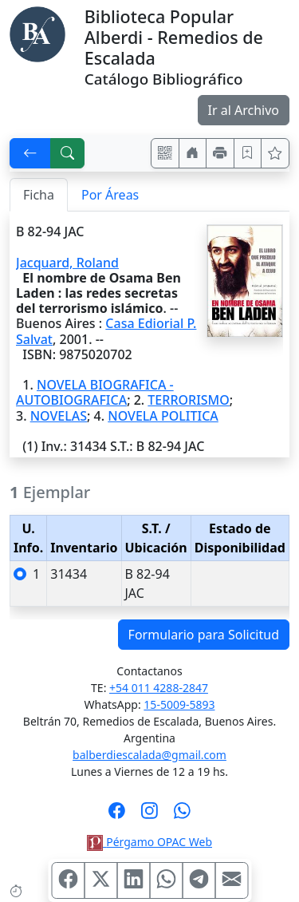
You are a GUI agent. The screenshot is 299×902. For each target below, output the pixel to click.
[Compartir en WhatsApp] (166, 880)
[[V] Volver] (30, 153)
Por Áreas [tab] (110, 195)
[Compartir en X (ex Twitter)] (100, 880)
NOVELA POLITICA (163, 416)
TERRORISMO (188, 400)
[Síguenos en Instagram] (149, 816)
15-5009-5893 (179, 704)
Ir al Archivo (243, 110)
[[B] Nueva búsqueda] (67, 153)
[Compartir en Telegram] (198, 880)
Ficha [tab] (38, 195)
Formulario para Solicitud (203, 634)
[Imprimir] (220, 153)
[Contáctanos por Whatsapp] (182, 816)
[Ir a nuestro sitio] (193, 153)
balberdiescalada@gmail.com (149, 754)
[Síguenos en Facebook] (116, 816)
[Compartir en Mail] (231, 880)
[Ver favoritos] (275, 153)
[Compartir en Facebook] (68, 880)
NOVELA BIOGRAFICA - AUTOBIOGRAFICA (95, 392)
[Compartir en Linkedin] (133, 880)
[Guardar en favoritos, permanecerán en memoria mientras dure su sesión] (248, 153)
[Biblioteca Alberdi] (37, 33)
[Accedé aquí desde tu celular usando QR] (165, 153)
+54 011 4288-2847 (158, 687)
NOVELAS (58, 416)
